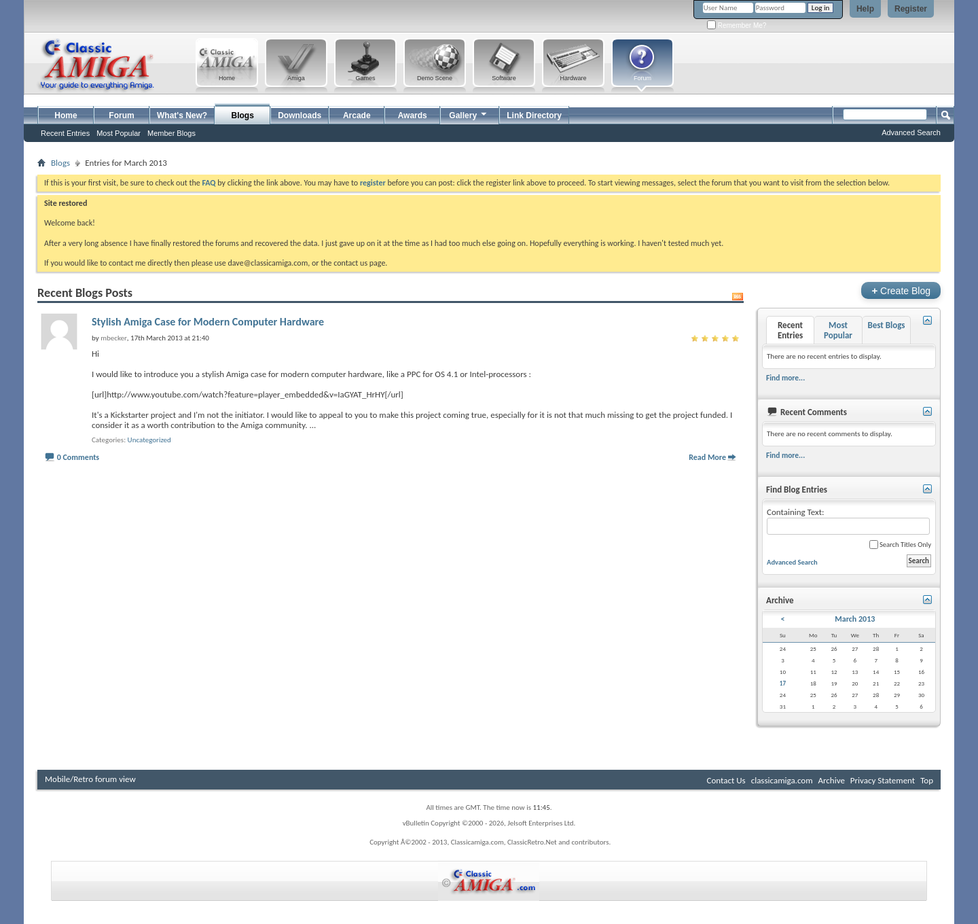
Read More (707, 457)
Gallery (468, 114)
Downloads (299, 115)
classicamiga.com (782, 780)
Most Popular (118, 133)
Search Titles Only (900, 544)
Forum (121, 115)
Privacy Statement (882, 780)
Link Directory (534, 115)
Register (910, 9)
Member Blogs (171, 133)
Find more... (785, 378)
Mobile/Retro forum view (90, 779)
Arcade (357, 115)
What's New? (182, 115)
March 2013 (855, 619)
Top (926, 780)
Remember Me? (736, 25)
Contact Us (726, 780)
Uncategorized (149, 440)
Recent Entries (65, 133)
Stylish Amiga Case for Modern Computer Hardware (208, 321)
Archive (831, 780)
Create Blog (900, 290)
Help (865, 9)
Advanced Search (911, 132)
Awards (412, 115)
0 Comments (78, 457)
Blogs (243, 115)
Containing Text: (848, 521)
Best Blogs (886, 325)
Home (65, 115)
